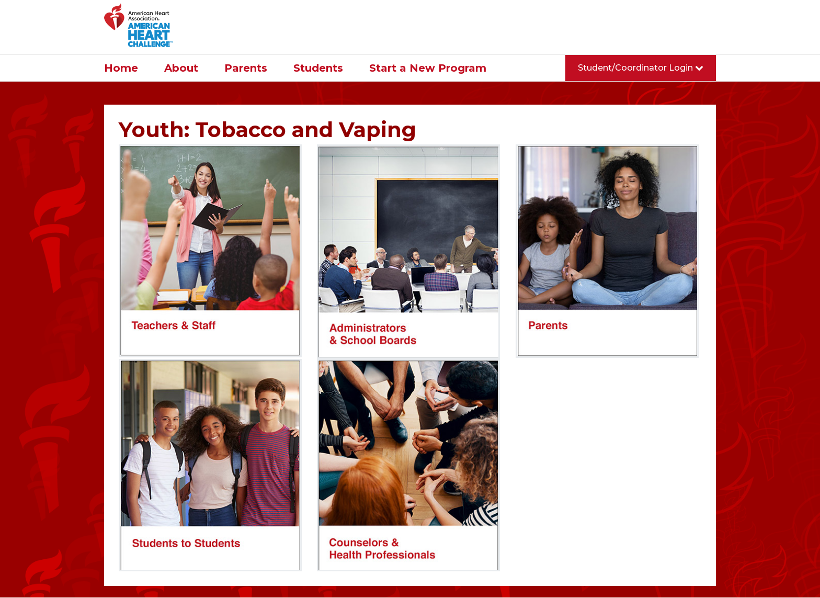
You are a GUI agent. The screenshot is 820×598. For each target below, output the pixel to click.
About (181, 68)
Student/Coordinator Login (640, 68)
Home (121, 68)
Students (318, 68)
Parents (245, 68)
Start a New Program (427, 68)
